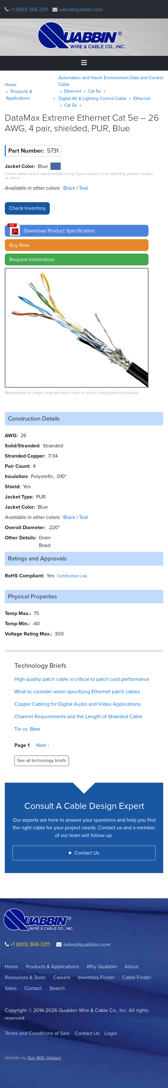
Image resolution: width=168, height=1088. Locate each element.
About (131, 966)
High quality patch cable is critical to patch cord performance (81, 679)
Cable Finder (136, 977)
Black (70, 188)
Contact (33, 988)
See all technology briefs (41, 760)
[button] (77, 231)
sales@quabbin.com (81, 9)
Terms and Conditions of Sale (37, 1033)
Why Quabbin (102, 966)
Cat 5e (94, 91)
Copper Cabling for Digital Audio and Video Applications (77, 704)
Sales (11, 988)
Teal (83, 188)
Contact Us (87, 1033)
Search (57, 988)
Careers (61, 977)
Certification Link (72, 576)
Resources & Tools (25, 977)
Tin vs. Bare (27, 729)
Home (11, 84)
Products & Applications (19, 95)
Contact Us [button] (86, 852)
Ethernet (72, 91)
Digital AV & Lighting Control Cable (92, 98)
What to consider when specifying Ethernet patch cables (77, 691)
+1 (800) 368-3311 (28, 9)
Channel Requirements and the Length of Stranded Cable (78, 716)
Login (110, 1033)
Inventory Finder (96, 977)
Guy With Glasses (44, 1057)
